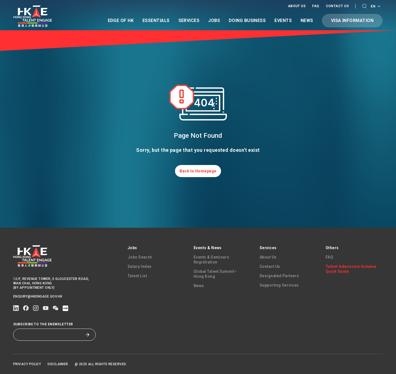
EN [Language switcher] (375, 6)
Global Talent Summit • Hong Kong (215, 274)
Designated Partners (279, 276)
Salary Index (139, 266)
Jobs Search (140, 257)
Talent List (137, 276)
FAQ (315, 6)
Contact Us (337, 6)
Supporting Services (279, 285)
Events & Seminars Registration (211, 259)
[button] (364, 6)
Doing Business (247, 21)
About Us (297, 6)
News (307, 21)
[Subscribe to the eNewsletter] (50, 334)
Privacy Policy (27, 364)
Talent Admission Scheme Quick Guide (351, 269)
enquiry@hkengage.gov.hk (37, 296)
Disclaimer (58, 364)
